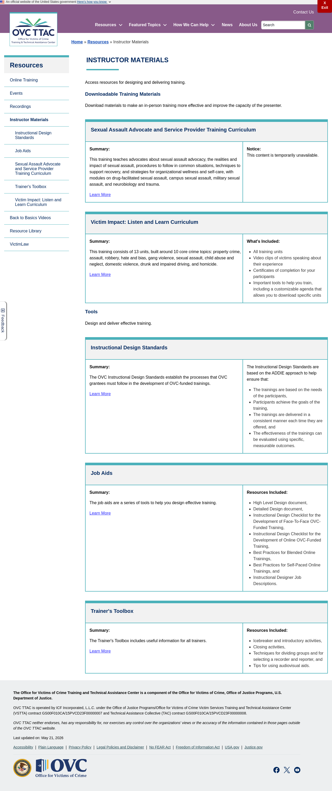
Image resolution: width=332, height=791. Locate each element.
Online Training (24, 80)
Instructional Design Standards (33, 135)
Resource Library (26, 231)
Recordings (20, 106)
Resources (98, 42)
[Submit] (309, 25)
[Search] (283, 25)
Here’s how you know (94, 2)
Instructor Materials (29, 119)
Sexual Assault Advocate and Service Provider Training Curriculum (37, 169)
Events (16, 93)
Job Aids (23, 151)
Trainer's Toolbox (30, 186)
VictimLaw (19, 244)
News (227, 25)
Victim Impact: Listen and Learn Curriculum (38, 202)
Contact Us (303, 12)
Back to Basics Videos (30, 218)
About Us (248, 25)
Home (77, 42)
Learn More (100, 194)
